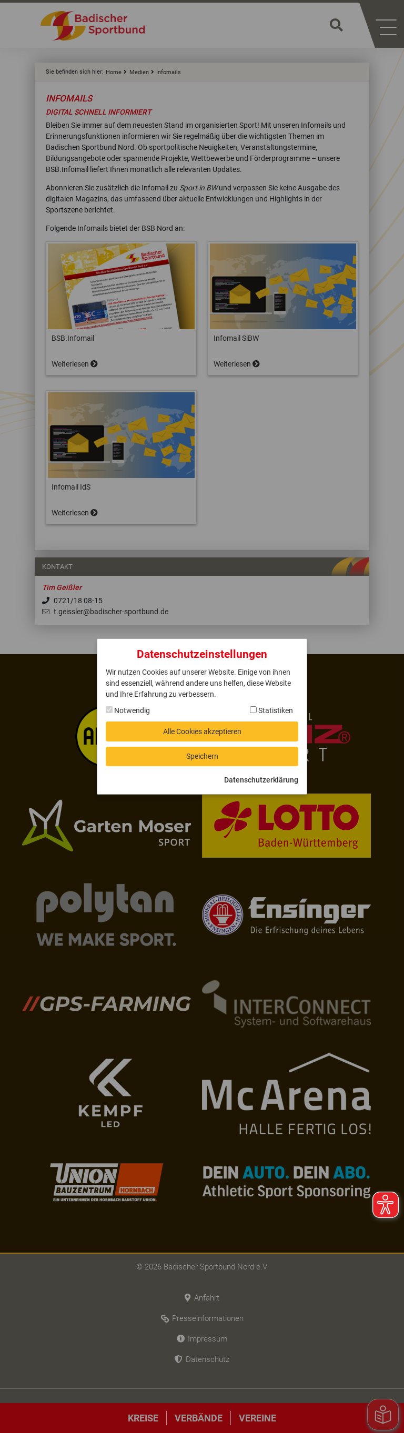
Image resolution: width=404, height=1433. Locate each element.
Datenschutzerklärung (261, 780)
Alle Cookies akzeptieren (202, 731)
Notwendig (128, 710)
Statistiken (271, 710)
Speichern (202, 756)
